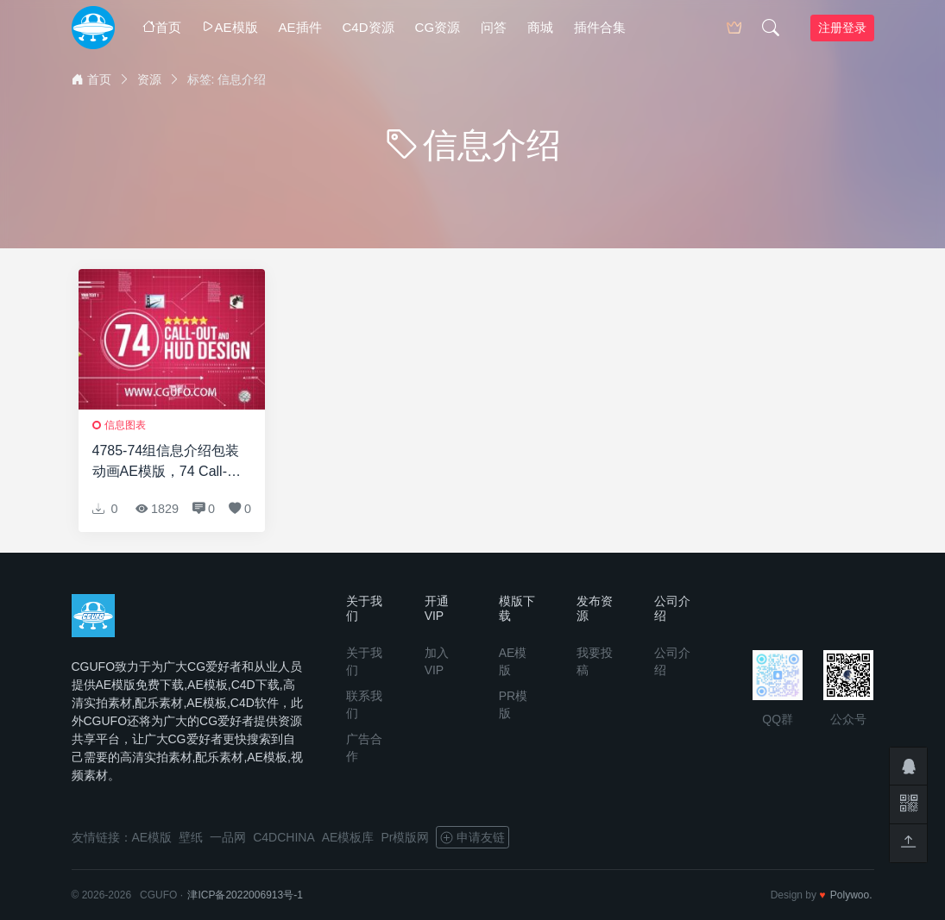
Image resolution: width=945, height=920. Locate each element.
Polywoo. (851, 895)
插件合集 (600, 27)
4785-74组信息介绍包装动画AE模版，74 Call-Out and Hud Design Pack (166, 462)
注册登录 (842, 27)
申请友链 (472, 837)
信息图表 (125, 425)
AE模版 (230, 27)
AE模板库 (348, 837)
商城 (540, 27)
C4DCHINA (284, 837)
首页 (161, 27)
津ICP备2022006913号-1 (244, 895)
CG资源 (438, 27)
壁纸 (191, 837)
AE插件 (300, 27)
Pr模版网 (405, 837)
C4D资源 (368, 27)
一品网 (228, 837)
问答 (494, 27)
